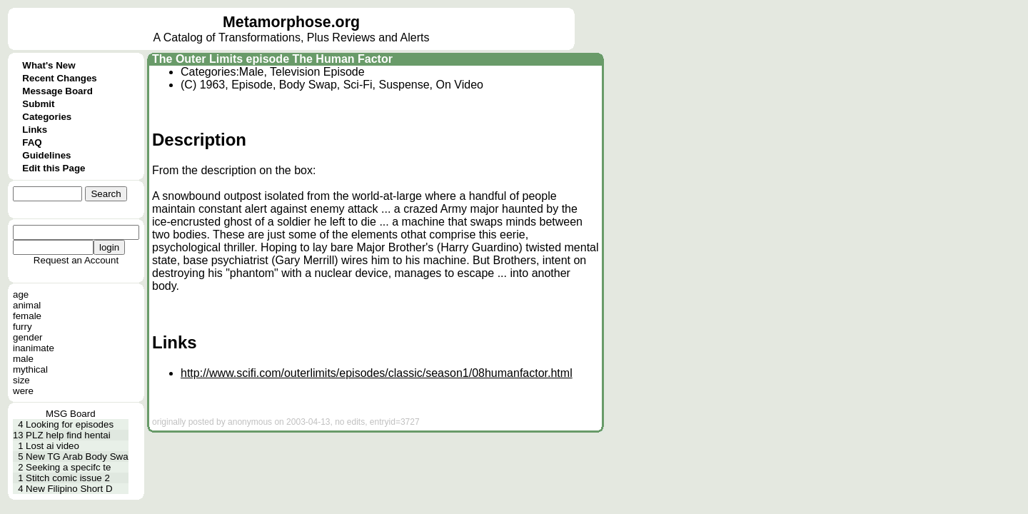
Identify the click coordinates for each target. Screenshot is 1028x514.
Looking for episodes (70, 424)
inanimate (33, 348)
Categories (46, 116)
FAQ (31, 142)
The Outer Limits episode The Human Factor (272, 59)
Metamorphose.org (291, 22)
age (21, 294)
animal (27, 305)
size (21, 380)
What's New (48, 65)
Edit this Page (53, 168)
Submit (38, 104)
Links (34, 129)
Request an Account (76, 260)
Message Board (57, 91)
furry (22, 326)
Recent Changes (59, 78)
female (27, 316)
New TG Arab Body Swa (77, 456)
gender (28, 337)
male (23, 358)
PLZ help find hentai (68, 435)
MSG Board (71, 413)
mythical (30, 369)
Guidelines (46, 155)
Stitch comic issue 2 (68, 478)
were (23, 391)
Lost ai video (52, 445)
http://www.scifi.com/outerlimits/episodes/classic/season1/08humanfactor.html (377, 373)
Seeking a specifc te (68, 467)
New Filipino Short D (69, 488)
